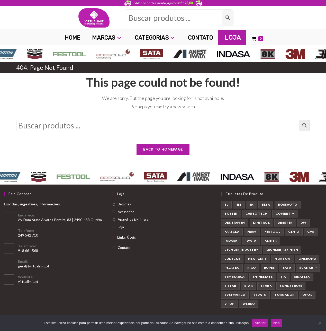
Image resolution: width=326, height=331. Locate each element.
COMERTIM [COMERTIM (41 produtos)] (285, 216)
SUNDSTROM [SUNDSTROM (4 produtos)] (291, 288)
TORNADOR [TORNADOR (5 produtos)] (284, 297)
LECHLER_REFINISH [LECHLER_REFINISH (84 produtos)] (282, 252)
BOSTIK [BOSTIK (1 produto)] (230, 216)
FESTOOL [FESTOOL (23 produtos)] (272, 234)
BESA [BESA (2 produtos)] (266, 207)
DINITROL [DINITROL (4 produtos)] (261, 225)
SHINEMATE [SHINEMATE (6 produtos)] (263, 279)
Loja (121, 229)
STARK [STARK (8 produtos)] (266, 288)
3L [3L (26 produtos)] (226, 207)
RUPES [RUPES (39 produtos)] (269, 270)
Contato (124, 250)
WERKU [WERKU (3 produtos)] (248, 306)
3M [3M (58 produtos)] (238, 207)
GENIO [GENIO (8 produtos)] (293, 234)
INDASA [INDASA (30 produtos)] (230, 243)
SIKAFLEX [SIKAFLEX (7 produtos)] (302, 279)
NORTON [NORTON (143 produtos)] (282, 261)
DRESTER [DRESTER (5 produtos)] (285, 225)
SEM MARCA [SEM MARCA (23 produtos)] (234, 279)
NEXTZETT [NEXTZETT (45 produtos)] (257, 261)
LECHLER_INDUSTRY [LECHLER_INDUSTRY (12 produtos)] (241, 252)
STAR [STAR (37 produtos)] (248, 288)
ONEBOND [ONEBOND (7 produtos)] (307, 261)
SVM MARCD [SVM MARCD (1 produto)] (234, 297)
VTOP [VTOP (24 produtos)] (229, 306)
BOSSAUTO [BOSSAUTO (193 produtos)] (287, 207)
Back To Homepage (163, 152)
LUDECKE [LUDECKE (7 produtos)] (232, 261)
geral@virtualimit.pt (33, 268)
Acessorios (126, 214)
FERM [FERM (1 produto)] (252, 234)
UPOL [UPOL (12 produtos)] (307, 297)
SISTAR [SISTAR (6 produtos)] (230, 288)
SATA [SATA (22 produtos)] (287, 270)
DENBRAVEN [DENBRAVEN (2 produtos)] (234, 225)
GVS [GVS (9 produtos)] (310, 234)
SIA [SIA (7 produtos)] (283, 279)
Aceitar (260, 323)
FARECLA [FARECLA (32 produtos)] (231, 234)
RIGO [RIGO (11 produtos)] (251, 270)
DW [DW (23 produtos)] (303, 225)
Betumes (124, 207)
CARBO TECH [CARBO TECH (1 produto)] (257, 216)
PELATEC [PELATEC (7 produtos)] (231, 270)
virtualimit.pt (28, 284)
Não (276, 323)
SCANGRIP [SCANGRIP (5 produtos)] (307, 270)
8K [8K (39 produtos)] (251, 207)
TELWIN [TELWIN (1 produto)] (259, 297)
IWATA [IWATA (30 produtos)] (251, 243)
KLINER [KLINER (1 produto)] (271, 243)
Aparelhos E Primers (133, 222)
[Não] (319, 323)
